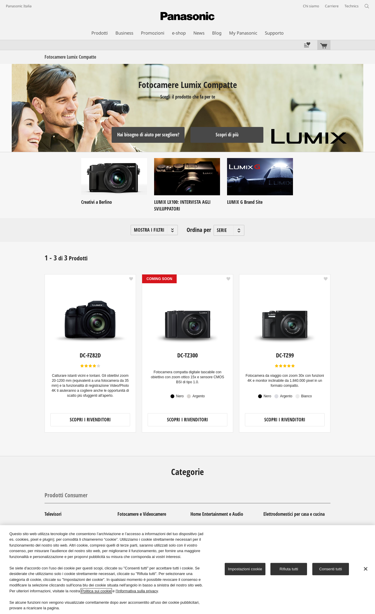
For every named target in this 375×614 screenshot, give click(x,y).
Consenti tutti (330, 569)
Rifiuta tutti (288, 569)
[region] (187, 569)
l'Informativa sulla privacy (137, 591)
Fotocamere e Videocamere (141, 514)
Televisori (53, 514)
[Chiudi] (365, 568)
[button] (154, 230)
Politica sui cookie (96, 591)
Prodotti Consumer (66, 495)
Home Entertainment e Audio (216, 514)
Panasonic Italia (19, 6)
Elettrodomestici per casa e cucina (294, 514)
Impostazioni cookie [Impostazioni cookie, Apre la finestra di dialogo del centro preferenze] (245, 569)
